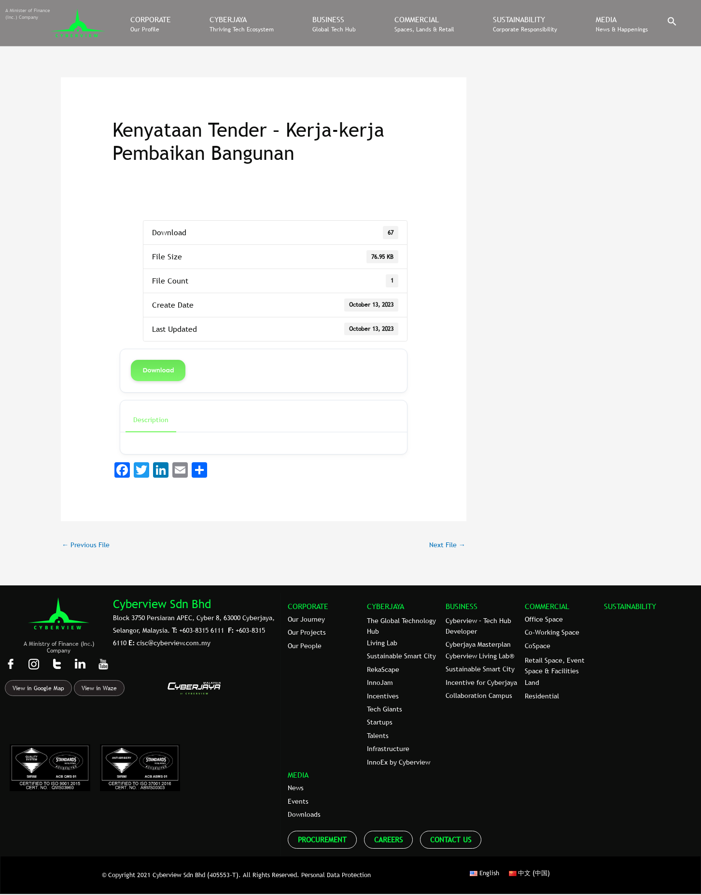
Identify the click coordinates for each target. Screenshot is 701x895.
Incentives (383, 696)
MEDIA (298, 775)
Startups (380, 723)
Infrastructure (388, 749)
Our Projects (307, 633)
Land (532, 683)
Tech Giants (384, 710)
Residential (542, 696)
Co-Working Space (552, 633)
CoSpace (537, 646)
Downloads (304, 815)
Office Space (544, 620)
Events (298, 802)
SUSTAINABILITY (630, 606)
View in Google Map (38, 689)
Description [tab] (150, 419)
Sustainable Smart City (401, 657)
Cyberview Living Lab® (480, 657)
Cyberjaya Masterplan (478, 645)
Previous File (87, 545)
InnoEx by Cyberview (398, 762)
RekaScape (383, 670)
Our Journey (306, 620)
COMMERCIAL (547, 606)
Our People (305, 646)
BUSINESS (461, 606)
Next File (445, 545)
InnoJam (380, 683)
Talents (378, 736)
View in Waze (99, 689)
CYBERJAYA (385, 606)
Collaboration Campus (479, 696)
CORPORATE (308, 606)
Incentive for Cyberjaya (481, 683)
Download (158, 370)
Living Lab (382, 643)
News (296, 788)
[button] (672, 23)
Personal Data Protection (336, 875)
